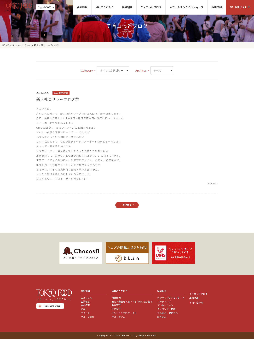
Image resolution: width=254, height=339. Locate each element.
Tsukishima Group (52, 305)
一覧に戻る (126, 205)
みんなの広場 (61, 93)
